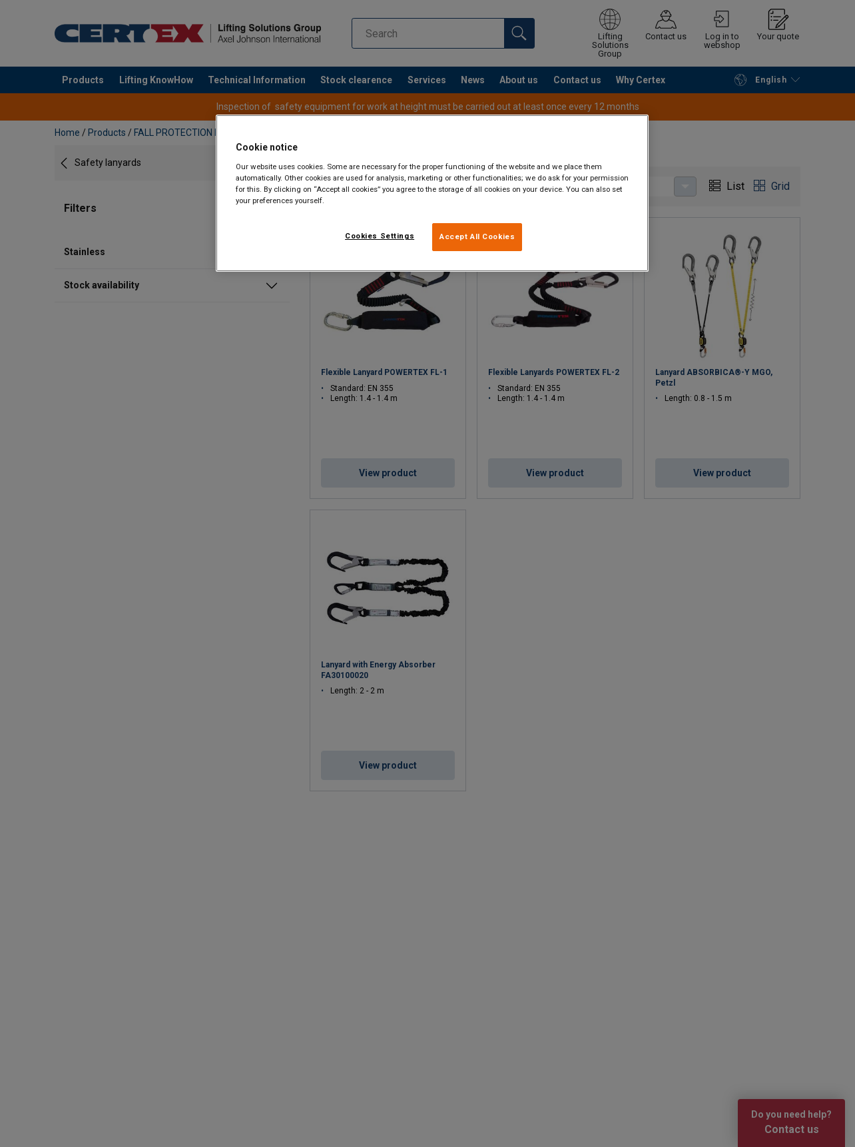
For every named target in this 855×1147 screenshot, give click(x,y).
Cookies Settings (379, 235)
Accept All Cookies (477, 236)
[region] (432, 193)
